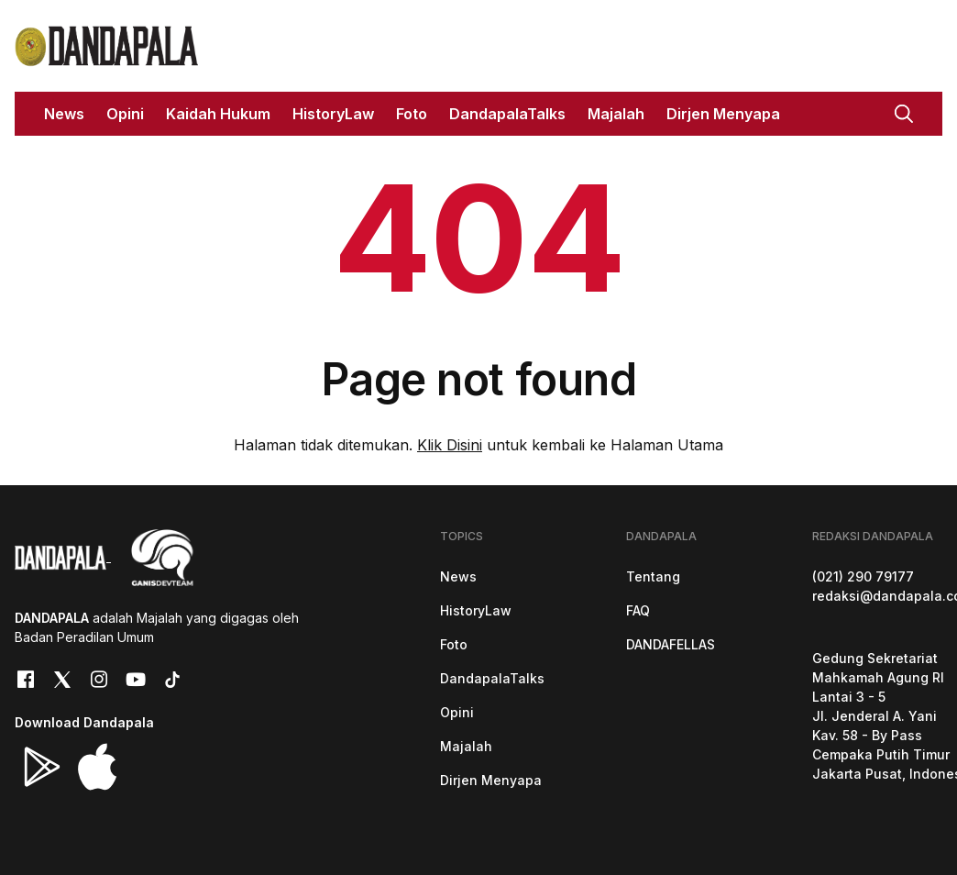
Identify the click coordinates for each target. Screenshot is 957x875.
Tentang (653, 576)
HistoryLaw (476, 610)
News (458, 576)
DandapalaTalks (492, 678)
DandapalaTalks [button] (507, 114)
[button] (904, 112)
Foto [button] (411, 114)
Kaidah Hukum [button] (218, 114)
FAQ (638, 610)
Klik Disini (449, 445)
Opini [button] (125, 114)
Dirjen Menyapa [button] (723, 114)
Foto (454, 644)
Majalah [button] (616, 114)
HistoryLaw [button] (333, 114)
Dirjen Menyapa (491, 780)
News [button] (64, 114)
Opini (457, 712)
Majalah (466, 746)
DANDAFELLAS (670, 644)
